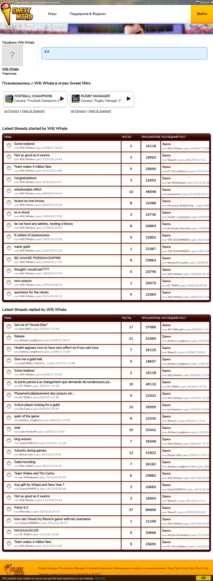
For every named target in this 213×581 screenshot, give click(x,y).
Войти (202, 14)
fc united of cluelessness (32, 235)
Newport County (177, 263)
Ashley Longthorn (30, 340)
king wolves (22, 439)
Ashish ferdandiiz (177, 535)
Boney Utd (26, 454)
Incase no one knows (29, 201)
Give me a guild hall (28, 359)
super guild (22, 246)
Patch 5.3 (21, 507)
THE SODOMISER (178, 240)
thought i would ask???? (31, 269)
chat (17, 427)
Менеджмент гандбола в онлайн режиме (140, 568)
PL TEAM (172, 285)
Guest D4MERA (29, 523)
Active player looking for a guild (36, 404)
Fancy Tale (188, 568)
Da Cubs (25, 409)
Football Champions (99, 568)
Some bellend (24, 143)
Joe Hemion (174, 409)
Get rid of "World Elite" (31, 325)
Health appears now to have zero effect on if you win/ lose (56, 347)
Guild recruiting (24, 462)
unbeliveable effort (27, 189)
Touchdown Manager (72, 568)
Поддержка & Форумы (87, 14)
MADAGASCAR (26, 530)
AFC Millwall (175, 329)
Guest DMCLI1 (28, 443)
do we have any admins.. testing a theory (43, 223)
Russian (203, 3)
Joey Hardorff (28, 432)
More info (100, 578)
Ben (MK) (25, 329)
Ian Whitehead (176, 183)
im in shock (22, 212)
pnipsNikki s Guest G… (33, 363)
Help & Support (33, 111)
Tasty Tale (174, 568)
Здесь (166, 144)
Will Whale (10, 69)
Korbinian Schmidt (178, 228)
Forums (13, 111)
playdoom (173, 194)
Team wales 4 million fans (32, 166)
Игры (52, 14)
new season (23, 280)
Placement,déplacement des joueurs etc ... (44, 393)
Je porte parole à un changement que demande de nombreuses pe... (62, 382)
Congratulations (25, 178)
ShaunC (172, 160)
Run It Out (202, 568)
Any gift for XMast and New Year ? (39, 484)
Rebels (19, 336)
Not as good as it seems (32, 155)
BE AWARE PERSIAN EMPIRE (37, 258)
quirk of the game (26, 416)
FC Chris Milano (177, 171)
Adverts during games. (30, 450)
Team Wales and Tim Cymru (34, 473)
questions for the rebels (31, 292)
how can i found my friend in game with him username (52, 519)
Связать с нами (47, 574)
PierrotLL (25, 512)
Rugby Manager (48, 568)
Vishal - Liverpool (178, 217)
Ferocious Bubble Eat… (181, 205)
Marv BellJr (26, 466)
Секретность (67, 574)
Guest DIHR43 (28, 489)
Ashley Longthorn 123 (181, 466)
